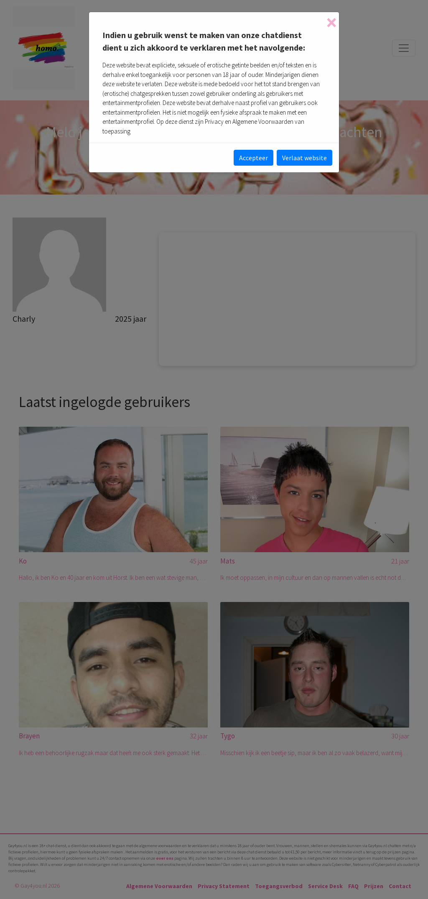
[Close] (331, 22)
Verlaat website (304, 158)
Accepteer (253, 158)
